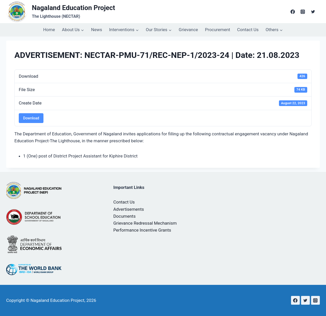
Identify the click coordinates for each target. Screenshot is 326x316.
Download (31, 118)
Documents (124, 216)
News (96, 29)
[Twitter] (313, 11)
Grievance (188, 29)
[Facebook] (292, 11)
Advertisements (128, 209)
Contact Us (247, 29)
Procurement (217, 29)
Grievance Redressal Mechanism (145, 223)
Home (49, 29)
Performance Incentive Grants (142, 230)
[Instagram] (302, 11)
